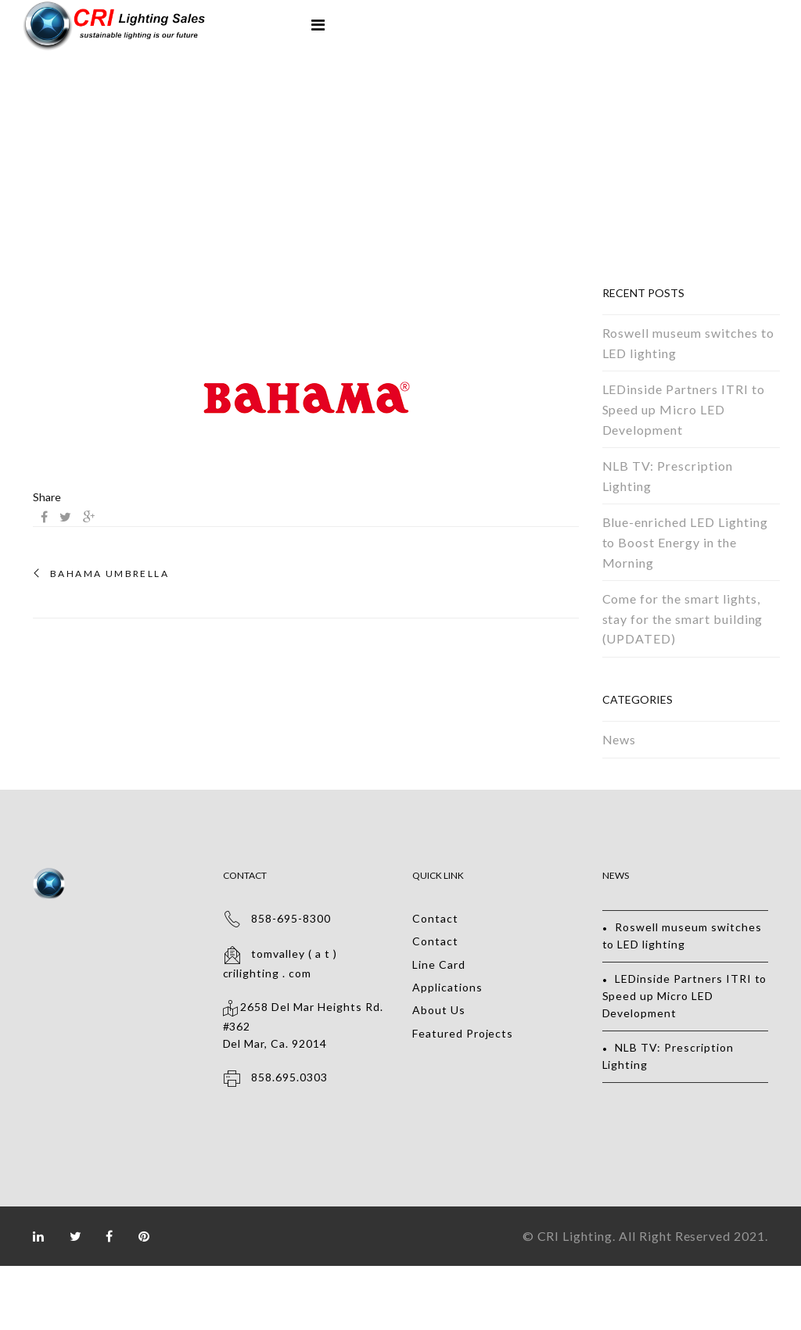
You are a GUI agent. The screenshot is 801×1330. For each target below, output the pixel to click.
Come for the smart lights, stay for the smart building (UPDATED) (682, 618)
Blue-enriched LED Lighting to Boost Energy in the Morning (685, 541)
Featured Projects (462, 1033)
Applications (447, 987)
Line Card (438, 964)
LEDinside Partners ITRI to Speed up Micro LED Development (683, 409)
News (619, 739)
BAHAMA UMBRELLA (109, 573)
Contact (435, 918)
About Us (438, 1009)
